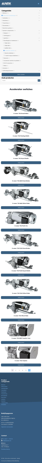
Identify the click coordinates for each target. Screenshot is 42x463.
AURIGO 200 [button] (8, 48)
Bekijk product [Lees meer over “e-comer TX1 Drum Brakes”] (21, 117)
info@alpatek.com (7, 440)
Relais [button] (6, 65)
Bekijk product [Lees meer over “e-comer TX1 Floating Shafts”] (21, 140)
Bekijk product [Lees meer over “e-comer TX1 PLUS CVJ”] (21, 230)
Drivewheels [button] (6, 25)
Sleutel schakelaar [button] (10, 53)
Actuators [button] (6, 68)
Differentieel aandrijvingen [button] (10, 15)
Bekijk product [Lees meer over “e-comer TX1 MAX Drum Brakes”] (21, 185)
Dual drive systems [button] (8, 28)
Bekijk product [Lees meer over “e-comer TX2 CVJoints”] (21, 365)
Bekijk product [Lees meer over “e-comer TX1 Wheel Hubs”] (21, 320)
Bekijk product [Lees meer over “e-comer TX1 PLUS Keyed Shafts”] (21, 275)
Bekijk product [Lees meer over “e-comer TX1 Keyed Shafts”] (21, 162)
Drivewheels (4, 395)
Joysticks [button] (6, 38)
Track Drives (4, 393)
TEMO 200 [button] (8, 43)
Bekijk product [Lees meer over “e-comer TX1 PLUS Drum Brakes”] (21, 252)
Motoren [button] (6, 13)
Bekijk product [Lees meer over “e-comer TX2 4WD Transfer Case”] (21, 342)
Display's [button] (7, 33)
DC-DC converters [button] (9, 63)
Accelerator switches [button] (10, 50)
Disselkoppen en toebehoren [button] (11, 40)
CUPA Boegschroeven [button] (8, 70)
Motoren (3, 384)
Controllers (3, 390)
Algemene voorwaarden (7, 426)
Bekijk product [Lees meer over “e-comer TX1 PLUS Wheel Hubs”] (21, 297)
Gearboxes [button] (6, 20)
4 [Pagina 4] (22, 370)
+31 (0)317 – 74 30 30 (8, 438)
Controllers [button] (6, 18)
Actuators (3, 404)
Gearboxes (3, 392)
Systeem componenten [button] (9, 30)
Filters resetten (21, 74)
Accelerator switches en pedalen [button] (12, 60)
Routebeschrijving (5, 449)
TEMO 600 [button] (8, 45)
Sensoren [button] (7, 58)
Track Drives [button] (6, 23)
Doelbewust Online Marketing (13, 460)
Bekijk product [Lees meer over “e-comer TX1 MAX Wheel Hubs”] (21, 207)
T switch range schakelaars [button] (12, 55)
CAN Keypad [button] (7, 35)
